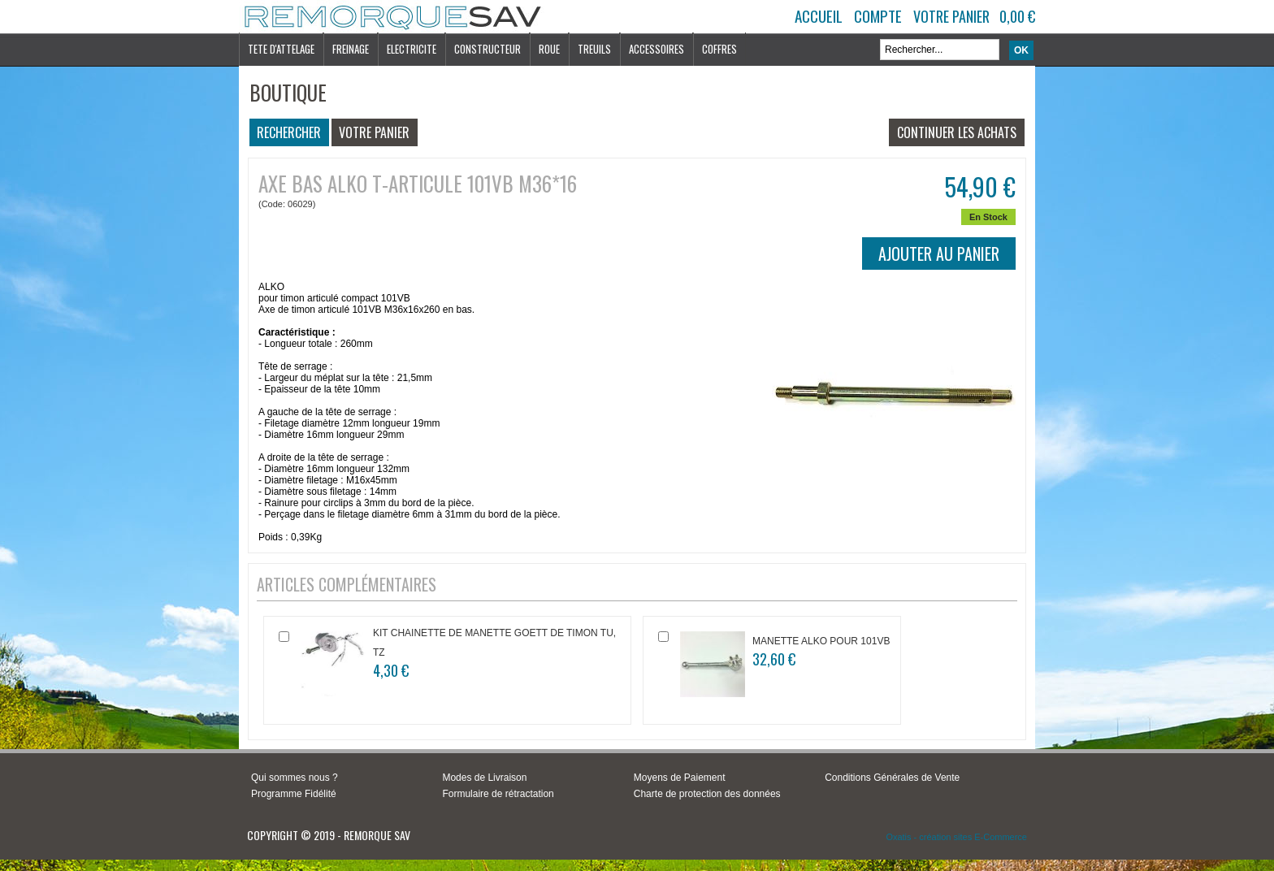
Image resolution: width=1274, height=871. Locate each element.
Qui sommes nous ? (294, 777)
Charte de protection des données (707, 794)
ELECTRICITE (411, 49)
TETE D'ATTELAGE (281, 49)
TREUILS (594, 49)
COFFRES (719, 49)
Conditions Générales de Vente (892, 777)
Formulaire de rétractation (497, 794)
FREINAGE (350, 49)
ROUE (549, 49)
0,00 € (1017, 16)
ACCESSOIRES (656, 49)
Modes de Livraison (484, 777)
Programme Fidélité (293, 794)
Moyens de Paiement (680, 777)
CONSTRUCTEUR (487, 49)
